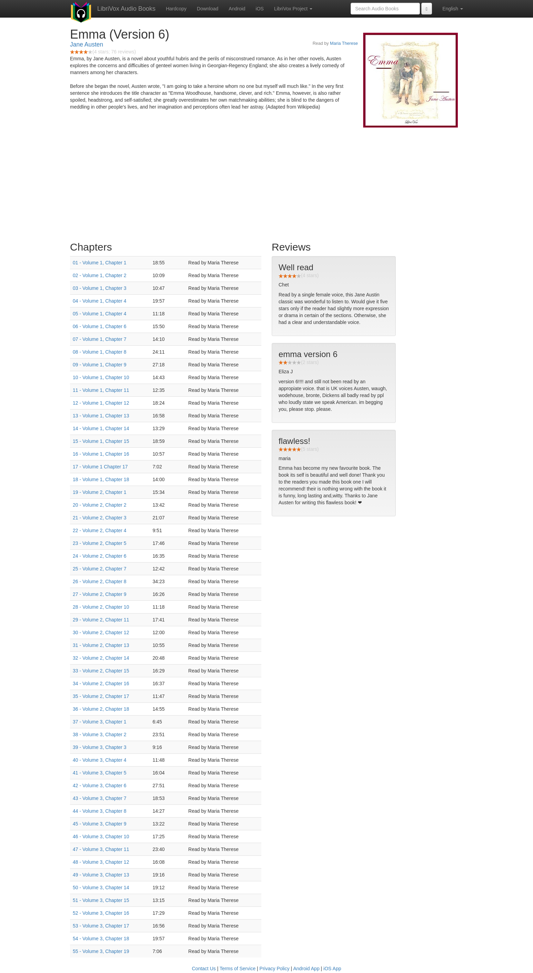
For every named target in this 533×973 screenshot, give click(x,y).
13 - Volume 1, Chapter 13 (101, 415)
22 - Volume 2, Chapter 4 (100, 530)
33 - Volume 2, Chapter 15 (101, 670)
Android (237, 8)
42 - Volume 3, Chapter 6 (100, 785)
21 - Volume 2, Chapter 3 (100, 517)
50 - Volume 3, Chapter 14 (101, 887)
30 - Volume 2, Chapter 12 (101, 632)
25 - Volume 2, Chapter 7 (100, 568)
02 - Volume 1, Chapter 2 (100, 275)
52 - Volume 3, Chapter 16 (101, 913)
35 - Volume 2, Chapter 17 (101, 696)
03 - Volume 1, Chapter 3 (100, 288)
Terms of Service (237, 968)
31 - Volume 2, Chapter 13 (101, 645)
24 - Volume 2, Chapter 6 (100, 556)
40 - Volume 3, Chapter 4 (100, 760)
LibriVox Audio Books (126, 8)
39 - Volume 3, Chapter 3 (100, 747)
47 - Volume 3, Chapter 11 (101, 849)
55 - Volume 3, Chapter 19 (101, 951)
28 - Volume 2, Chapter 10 (101, 607)
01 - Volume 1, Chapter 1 (100, 262)
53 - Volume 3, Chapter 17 (101, 926)
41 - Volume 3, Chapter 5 (100, 773)
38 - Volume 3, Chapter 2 (100, 734)
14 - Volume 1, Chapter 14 (101, 428)
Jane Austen (86, 44)
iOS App (332, 968)
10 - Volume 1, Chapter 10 (101, 377)
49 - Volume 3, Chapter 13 (101, 875)
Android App (306, 968)
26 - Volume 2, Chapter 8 (100, 581)
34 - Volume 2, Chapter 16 (101, 683)
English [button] (452, 8)
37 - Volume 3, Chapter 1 (100, 721)
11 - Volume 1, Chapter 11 (101, 390)
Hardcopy (176, 8)
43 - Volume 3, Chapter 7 (100, 798)
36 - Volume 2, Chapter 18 (101, 709)
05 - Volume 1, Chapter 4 (100, 313)
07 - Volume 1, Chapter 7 (100, 339)
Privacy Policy (275, 968)
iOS (260, 8)
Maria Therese (344, 43)
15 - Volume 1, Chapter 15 (101, 441)
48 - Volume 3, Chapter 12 (101, 862)
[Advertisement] (266, 182)
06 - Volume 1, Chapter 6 (100, 326)
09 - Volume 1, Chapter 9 (100, 364)
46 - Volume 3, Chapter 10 (101, 836)
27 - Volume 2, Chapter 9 (100, 594)
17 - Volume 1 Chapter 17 (100, 466)
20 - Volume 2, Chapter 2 (100, 505)
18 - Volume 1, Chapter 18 (101, 479)
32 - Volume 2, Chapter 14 (101, 658)
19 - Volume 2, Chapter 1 (100, 492)
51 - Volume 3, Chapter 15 (101, 900)
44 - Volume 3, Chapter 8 (100, 811)
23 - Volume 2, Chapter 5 (100, 543)
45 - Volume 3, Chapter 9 (100, 824)
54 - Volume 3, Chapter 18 (101, 938)
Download (207, 8)
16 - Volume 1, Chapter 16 (101, 454)
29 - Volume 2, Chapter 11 (101, 619)
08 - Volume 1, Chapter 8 (100, 352)
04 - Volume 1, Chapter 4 (100, 301)
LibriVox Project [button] (293, 8)
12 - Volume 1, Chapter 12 (101, 403)
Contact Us (204, 968)
